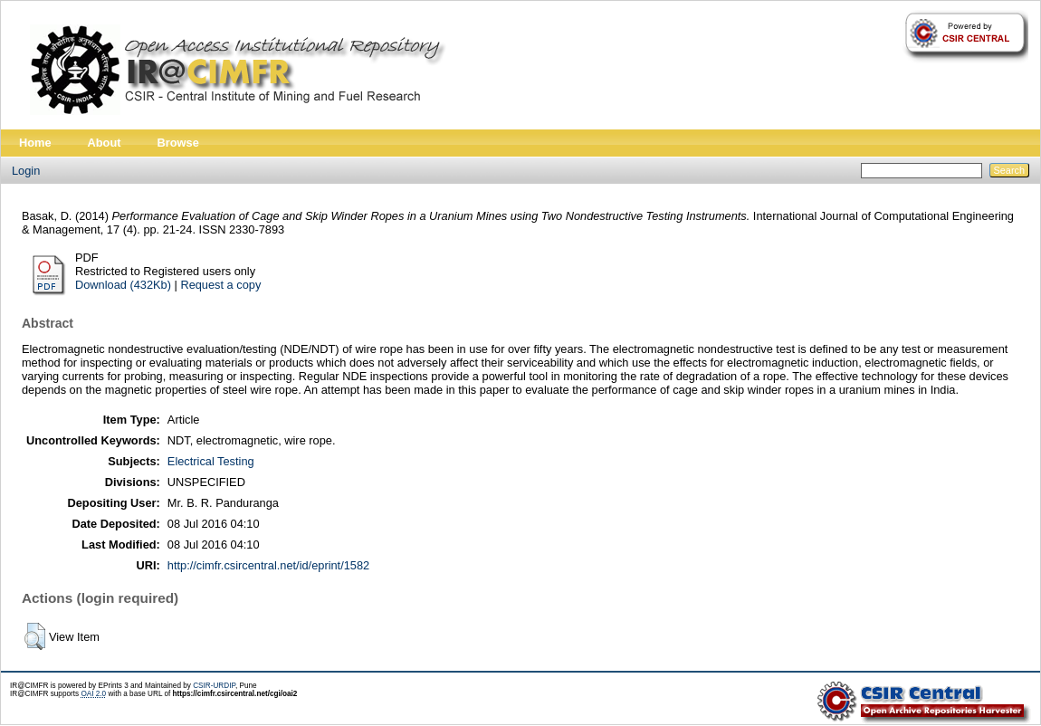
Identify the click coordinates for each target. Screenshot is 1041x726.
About (104, 142)
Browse (178, 142)
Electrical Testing (210, 461)
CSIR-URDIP (214, 686)
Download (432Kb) (123, 284)
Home (35, 142)
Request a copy (220, 284)
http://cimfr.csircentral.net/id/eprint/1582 (268, 565)
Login (26, 170)
